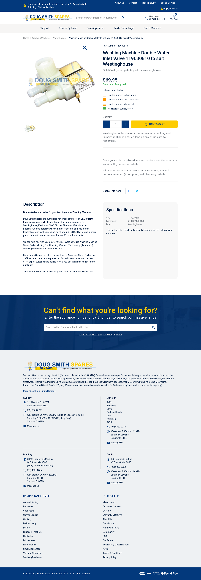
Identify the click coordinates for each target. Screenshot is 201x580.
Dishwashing (29, 523)
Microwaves (29, 540)
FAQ (105, 536)
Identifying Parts (111, 527)
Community (108, 532)
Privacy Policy (109, 557)
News (105, 549)
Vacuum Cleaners (32, 553)
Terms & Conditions (112, 553)
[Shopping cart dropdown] (174, 17)
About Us (119, 3)
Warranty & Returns (112, 515)
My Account (109, 502)
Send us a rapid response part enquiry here (100, 334)
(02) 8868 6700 (157, 19)
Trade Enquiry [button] (149, 3)
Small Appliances (31, 549)
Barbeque (28, 506)
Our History (108, 523)
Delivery (107, 510)
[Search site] (123, 17)
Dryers (26, 527)
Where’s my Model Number (116, 544)
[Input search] (97, 17)
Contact (133, 3)
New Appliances (96, 28)
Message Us (33, 426)
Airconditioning (30, 502)
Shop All (44, 28)
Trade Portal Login (124, 28)
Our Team (108, 540)
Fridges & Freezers (32, 532)
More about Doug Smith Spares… (39, 391)
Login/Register (169, 8)
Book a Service (168, 3)
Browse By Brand (67, 28)
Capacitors (28, 510)
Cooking (27, 519)
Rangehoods (29, 544)
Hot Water (28, 536)
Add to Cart (154, 124)
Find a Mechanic (152, 28)
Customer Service (112, 506)
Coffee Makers (30, 515)
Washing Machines (32, 557)
